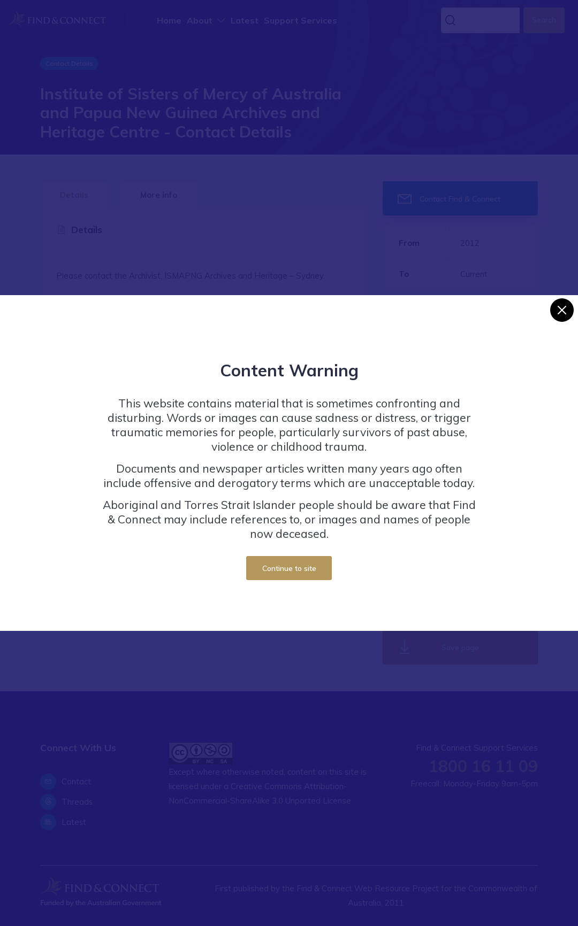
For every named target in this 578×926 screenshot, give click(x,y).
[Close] (562, 310)
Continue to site (289, 568)
